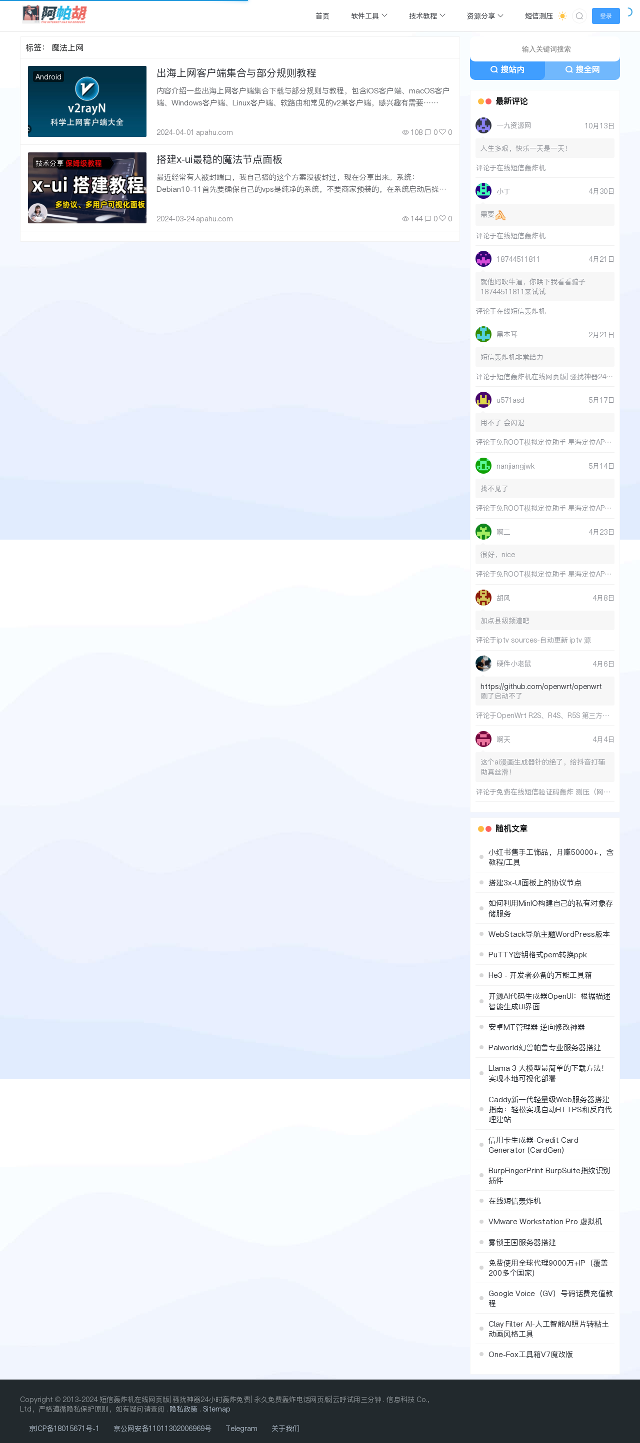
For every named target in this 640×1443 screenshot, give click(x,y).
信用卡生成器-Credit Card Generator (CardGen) (533, 1145)
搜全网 (582, 69)
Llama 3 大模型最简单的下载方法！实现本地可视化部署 (548, 1073)
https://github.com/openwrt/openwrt (541, 686)
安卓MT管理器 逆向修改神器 (536, 1027)
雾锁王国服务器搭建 (522, 1242)
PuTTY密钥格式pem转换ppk (537, 954)
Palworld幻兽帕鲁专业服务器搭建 (544, 1047)
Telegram (242, 1428)
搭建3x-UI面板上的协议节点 (535, 882)
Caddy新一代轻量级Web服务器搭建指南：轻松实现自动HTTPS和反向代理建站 (550, 1109)
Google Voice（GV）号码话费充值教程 (550, 1298)
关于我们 (286, 1428)
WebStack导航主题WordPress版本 (549, 934)
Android (49, 76)
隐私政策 (184, 1409)
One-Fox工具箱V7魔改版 (530, 1354)
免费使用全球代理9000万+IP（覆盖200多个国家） (548, 1268)
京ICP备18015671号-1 (64, 1428)
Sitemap (216, 1409)
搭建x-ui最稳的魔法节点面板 (219, 159)
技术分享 (50, 163)
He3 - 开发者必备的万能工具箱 (540, 975)
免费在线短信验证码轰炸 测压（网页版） (560, 791)
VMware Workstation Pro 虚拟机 (545, 1221)
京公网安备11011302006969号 (163, 1428)
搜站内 (507, 69)
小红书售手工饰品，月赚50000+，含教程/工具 (551, 857)
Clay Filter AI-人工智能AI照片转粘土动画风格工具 (548, 1329)
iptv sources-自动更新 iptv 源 (543, 640)
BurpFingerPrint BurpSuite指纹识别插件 (549, 1175)
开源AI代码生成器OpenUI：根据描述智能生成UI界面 (549, 1001)
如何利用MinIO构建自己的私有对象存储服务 (550, 908)
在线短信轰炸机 (521, 167)
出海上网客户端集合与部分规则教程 (236, 72)
